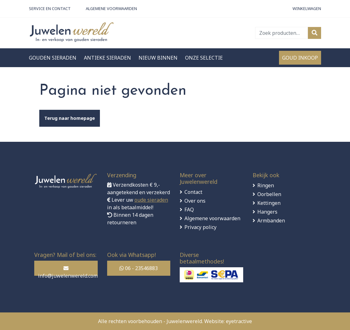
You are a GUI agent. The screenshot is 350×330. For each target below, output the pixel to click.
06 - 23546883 (138, 268)
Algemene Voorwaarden (111, 8)
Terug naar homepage (69, 118)
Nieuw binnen (158, 57)
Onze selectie (204, 57)
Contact (193, 192)
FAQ (189, 209)
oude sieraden (151, 199)
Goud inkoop (300, 57)
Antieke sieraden (107, 57)
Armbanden (271, 220)
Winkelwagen (307, 8)
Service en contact (50, 8)
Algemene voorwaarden (212, 218)
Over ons (194, 200)
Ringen (265, 185)
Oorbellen (269, 194)
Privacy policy (200, 227)
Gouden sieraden (52, 57)
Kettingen (269, 203)
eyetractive (239, 321)
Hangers (267, 211)
